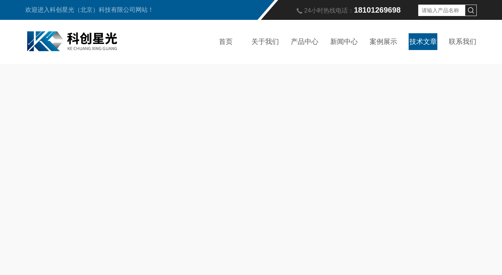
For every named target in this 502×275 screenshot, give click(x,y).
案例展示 (383, 41)
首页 (226, 41)
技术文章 (423, 41)
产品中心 (304, 41)
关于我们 (265, 41)
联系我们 (462, 41)
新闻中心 (344, 41)
